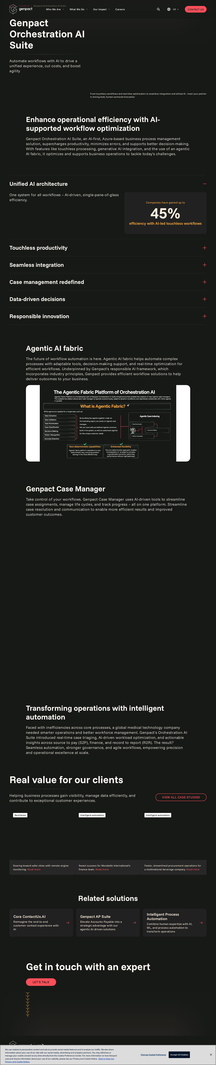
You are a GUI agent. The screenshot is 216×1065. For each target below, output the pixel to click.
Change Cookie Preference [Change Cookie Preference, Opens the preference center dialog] (153, 1054)
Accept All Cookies (179, 1054)
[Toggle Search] (158, 9)
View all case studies (181, 797)
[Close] (211, 1054)
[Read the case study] (42, 842)
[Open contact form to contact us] (41, 982)
